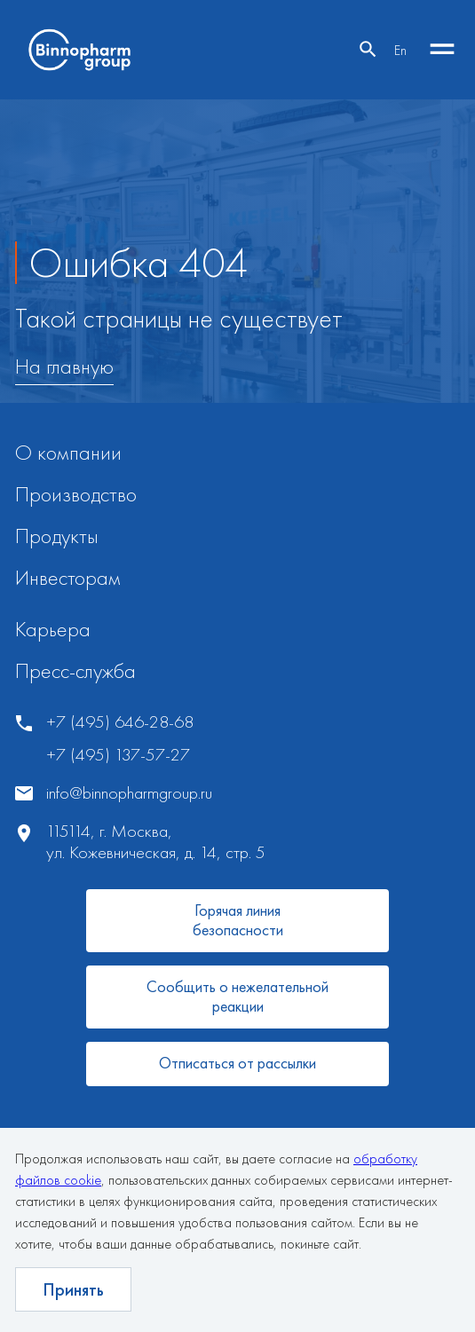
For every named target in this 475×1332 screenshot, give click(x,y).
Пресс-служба (75, 670)
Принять (73, 1289)
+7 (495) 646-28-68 (120, 722)
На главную (64, 367)
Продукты (57, 535)
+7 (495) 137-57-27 (118, 755)
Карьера (53, 628)
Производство (76, 494)
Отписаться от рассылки (237, 1062)
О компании (68, 452)
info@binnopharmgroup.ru (129, 793)
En (400, 50)
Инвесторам (68, 577)
